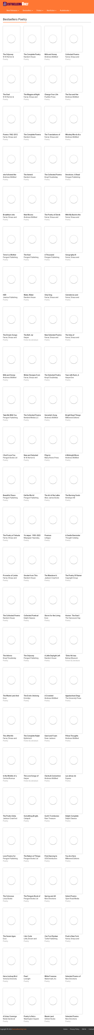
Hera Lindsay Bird (10, 976)
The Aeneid (28, 175)
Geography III (70, 255)
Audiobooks (65, 10)
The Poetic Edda (9, 816)
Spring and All (50, 896)
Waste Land (49, 1016)
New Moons (28, 215)
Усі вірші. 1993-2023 (32, 535)
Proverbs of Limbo (10, 575)
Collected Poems (72, 54)
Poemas (48, 535)
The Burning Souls (72, 495)
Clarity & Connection (53, 776)
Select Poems (70, 896)
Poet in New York (72, 936)
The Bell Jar (28, 335)
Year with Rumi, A (72, 375)
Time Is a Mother (9, 255)
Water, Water (29, 295)
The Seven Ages (9, 936)
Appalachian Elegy (72, 696)
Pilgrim (48, 455)
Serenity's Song (51, 415)
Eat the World (29, 495)
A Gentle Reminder (72, 535)
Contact (91, 1029)
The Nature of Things (32, 856)
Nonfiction (51, 10)
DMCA (84, 1029)
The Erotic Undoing (31, 696)
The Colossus (8, 896)
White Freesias (50, 976)
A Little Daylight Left (52, 656)
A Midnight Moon (72, 455)
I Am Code (28, 936)
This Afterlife (8, 736)
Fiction (40, 10)
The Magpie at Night (32, 94)
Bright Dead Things (73, 415)
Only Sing (48, 295)
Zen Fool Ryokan (51, 936)
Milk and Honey (51, 54)
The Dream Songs (10, 335)
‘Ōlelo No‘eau (70, 656)
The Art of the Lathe (52, 495)
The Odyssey (8, 54)
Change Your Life (51, 94)
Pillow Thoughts (71, 736)
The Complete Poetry (32, 54)
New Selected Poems (53, 335)
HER (4, 295)
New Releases (13, 10)
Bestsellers (28, 10)
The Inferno (7, 656)
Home (65, 1029)
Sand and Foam (51, 736)
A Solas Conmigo (10, 1016)
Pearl (26, 976)
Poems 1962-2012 (10, 135)
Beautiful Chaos (9, 495)
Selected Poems (72, 1016)
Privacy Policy (74, 1029)
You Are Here (70, 856)
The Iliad (6, 94)
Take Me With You (10, 415)
